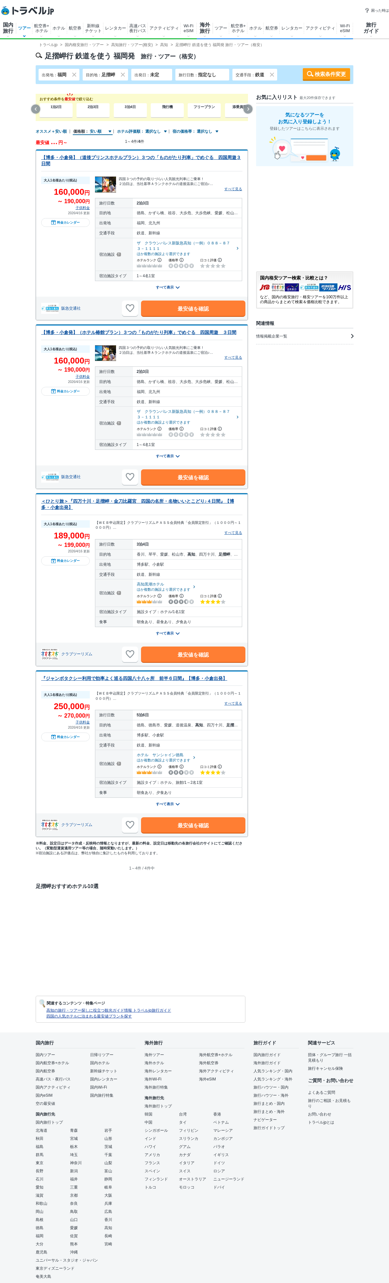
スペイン (152, 1171)
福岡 (39, 1236)
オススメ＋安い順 (51, 131)
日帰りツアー (101, 1055)
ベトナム (221, 1122)
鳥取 (74, 1211)
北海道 (41, 1130)
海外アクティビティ (216, 1071)
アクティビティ (164, 28)
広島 (108, 1211)
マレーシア (223, 1130)
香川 (108, 1219)
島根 (39, 1219)
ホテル (59, 28)
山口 (74, 1219)
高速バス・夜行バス (53, 1079)
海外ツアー (154, 1055)
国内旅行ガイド (267, 1055)
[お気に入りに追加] (130, 308)
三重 (74, 1187)
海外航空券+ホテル (215, 1055)
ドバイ (219, 1187)
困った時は (377, 10)
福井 (74, 1179)
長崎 (108, 1236)
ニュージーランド (228, 1179)
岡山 (39, 1211)
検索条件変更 (330, 74)
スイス (185, 1171)
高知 (108, 1228)
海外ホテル (154, 1063)
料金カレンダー (65, 222)
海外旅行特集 (156, 1087)
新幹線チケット (93, 28)
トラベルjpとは (321, 1122)
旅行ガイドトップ (269, 1128)
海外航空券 (208, 1063)
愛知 (39, 1187)
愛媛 (74, 1228)
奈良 (74, 1203)
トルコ (150, 1187)
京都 (74, 1195)
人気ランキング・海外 (272, 1079)
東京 (39, 1163)
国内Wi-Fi (98, 1087)
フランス (152, 1163)
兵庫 (108, 1203)
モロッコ (186, 1187)
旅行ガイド (371, 28)
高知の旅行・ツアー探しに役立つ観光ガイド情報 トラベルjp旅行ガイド (108, 1010)
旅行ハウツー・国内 (271, 1087)
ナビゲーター (265, 1119)
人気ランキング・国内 (272, 1071)
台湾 (183, 1114)
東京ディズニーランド (55, 1268)
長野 (39, 1171)
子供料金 (83, 208)
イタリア (186, 1163)
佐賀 (74, 1236)
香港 (217, 1114)
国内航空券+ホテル (52, 1063)
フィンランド (156, 1179)
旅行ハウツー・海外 (271, 1095)
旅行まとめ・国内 (269, 1103)
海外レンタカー (158, 1071)
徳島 (39, 1228)
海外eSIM (207, 1079)
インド (150, 1138)
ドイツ (219, 1163)
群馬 (39, 1155)
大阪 (108, 1195)
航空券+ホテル (41, 28)
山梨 (108, 1163)
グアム (185, 1146)
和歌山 (41, 1203)
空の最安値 (45, 1103)
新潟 (74, 1171)
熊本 (74, 1244)
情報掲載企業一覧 (304, 336)
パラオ (219, 1146)
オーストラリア (192, 1179)
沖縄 (74, 1252)
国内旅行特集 (101, 1095)
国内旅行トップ (49, 1122)
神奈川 (76, 1163)
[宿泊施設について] (118, 254)
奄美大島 (43, 1276)
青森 (74, 1130)
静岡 (108, 1179)
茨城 (108, 1146)
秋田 (39, 1138)
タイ (183, 1122)
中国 (148, 1122)
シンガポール (156, 1130)
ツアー (24, 28)
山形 (108, 1138)
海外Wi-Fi (153, 1079)
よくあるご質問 (321, 1092)
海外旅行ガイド (267, 1063)
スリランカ (188, 1138)
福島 (39, 1146)
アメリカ (152, 1155)
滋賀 (39, 1195)
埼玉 (74, 1155)
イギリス (221, 1155)
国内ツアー (45, 1055)
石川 (39, 1179)
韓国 (148, 1114)
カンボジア (223, 1138)
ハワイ (150, 1146)
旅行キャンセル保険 (325, 1068)
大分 (39, 1244)
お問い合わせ (319, 1114)
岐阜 (108, 1187)
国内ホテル (100, 1063)
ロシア (219, 1171)
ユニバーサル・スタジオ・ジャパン (67, 1260)
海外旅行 (205, 28)
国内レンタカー (103, 1079)
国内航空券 (45, 1071)
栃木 (74, 1146)
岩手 (108, 1130)
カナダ (185, 1155)
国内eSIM (44, 1095)
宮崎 (108, 1244)
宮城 (74, 1138)
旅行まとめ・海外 (269, 1111)
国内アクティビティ (53, 1087)
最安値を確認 (193, 309)
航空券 (75, 28)
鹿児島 (41, 1252)
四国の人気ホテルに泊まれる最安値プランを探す (89, 1016)
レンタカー (115, 28)
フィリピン (188, 1130)
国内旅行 (8, 28)
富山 (108, 1171)
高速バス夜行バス (137, 28)
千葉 (108, 1155)
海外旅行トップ (158, 1106)
